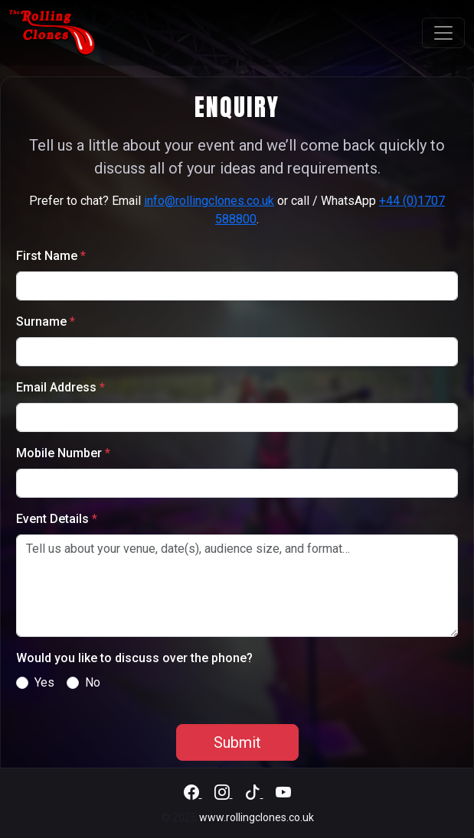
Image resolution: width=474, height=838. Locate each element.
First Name (51, 255)
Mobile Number (63, 453)
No (92, 682)
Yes (44, 682)
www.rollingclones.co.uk (256, 817)
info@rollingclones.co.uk (209, 200)
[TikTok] (254, 793)
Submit (237, 742)
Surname (45, 321)
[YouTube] (283, 793)
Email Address (60, 387)
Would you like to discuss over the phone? (134, 658)
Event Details (56, 519)
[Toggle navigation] (443, 33)
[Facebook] (193, 793)
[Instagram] (223, 793)
